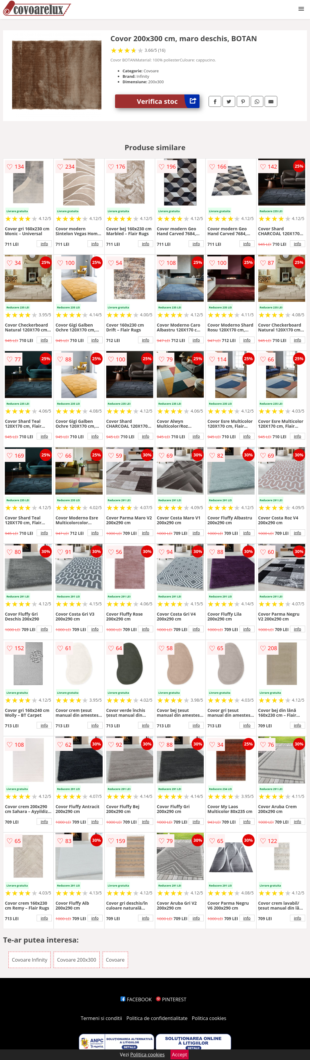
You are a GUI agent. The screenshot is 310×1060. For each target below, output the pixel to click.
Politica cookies (209, 1018)
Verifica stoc (168, 101)
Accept (179, 1054)
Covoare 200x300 (76, 959)
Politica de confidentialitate (157, 1018)
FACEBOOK (136, 999)
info (44, 243)
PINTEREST (171, 999)
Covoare (115, 959)
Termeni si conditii (101, 1018)
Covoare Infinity (29, 959)
